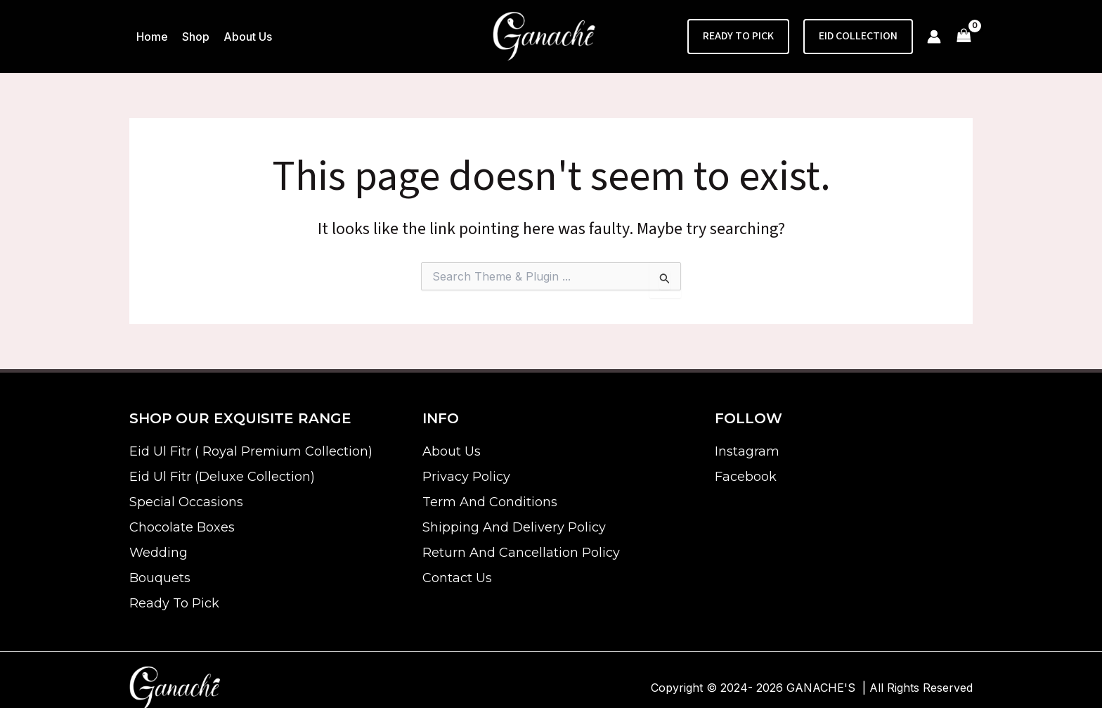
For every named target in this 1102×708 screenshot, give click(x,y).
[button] (738, 36)
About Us (451, 451)
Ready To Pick (174, 603)
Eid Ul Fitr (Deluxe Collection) (222, 476)
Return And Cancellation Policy (521, 552)
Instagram (747, 451)
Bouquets (159, 578)
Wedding (158, 552)
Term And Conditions (489, 502)
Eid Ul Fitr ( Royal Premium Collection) (250, 451)
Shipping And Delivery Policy (514, 527)
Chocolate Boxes (182, 527)
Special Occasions (186, 502)
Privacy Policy (466, 476)
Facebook (746, 476)
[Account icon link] (934, 37)
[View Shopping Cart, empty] (964, 37)
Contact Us (457, 578)
